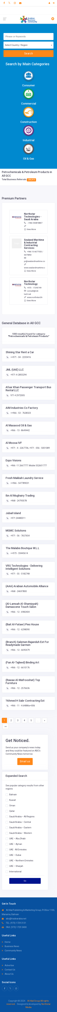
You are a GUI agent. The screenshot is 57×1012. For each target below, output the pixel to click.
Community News (12, 950)
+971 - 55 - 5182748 (20, 573)
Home (6, 942)
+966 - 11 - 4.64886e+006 (22, 705)
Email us (25, 761)
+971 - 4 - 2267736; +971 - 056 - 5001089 (30, 448)
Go (25, 881)
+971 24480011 (18, 518)
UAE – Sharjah (16, 866)
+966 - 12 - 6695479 (20, 650)
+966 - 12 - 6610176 (20, 667)
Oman (12, 805)
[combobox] (28, 45)
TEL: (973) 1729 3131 (14, 923)
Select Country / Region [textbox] (16, 45)
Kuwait (12, 800)
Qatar (12, 811)
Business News (10, 946)
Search (28, 53)
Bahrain (13, 794)
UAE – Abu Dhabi (17, 838)
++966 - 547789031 (19, 483)
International (15, 871)
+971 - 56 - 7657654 (20, 535)
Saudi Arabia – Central (20, 822)
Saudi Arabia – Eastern (20, 827)
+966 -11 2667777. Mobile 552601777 (28, 465)
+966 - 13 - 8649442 (20, 430)
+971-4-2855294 (18, 375)
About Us (8, 974)
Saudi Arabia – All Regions (22, 816)
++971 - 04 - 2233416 (20, 357)
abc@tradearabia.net (14, 918)
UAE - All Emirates (18, 849)
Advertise (8, 965)
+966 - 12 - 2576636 (20, 688)
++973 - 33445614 (19, 553)
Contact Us (8, 969)
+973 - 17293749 (32, 288)
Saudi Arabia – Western (20, 833)
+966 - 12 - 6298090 (20, 629)
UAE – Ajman (15, 844)
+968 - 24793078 (18, 500)
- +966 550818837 (33, 223)
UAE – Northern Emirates (21, 860)
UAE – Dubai (15, 855)
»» (6, 726)
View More (30, 229)
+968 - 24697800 (18, 591)
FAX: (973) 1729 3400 (14, 927)
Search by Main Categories (27, 64)
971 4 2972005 (17, 395)
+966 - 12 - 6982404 (20, 612)
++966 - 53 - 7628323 (20, 413)
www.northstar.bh (33, 297)
